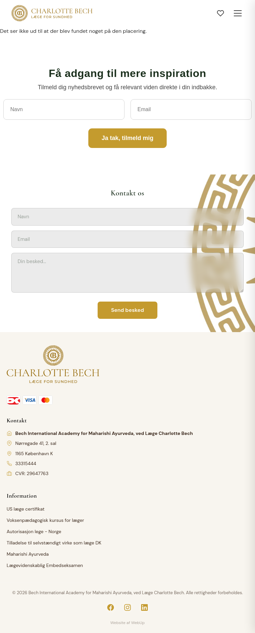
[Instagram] (127, 607)
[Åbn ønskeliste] (220, 13)
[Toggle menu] (237, 13)
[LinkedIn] (144, 607)
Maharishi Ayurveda (28, 554)
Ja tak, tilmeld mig (127, 138)
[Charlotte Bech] (51, 13)
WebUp (138, 622)
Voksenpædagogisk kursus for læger (45, 520)
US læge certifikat (25, 509)
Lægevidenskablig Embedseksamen (45, 565)
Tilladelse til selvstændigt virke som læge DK (54, 543)
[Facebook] (111, 607)
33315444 (25, 463)
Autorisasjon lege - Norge (34, 531)
